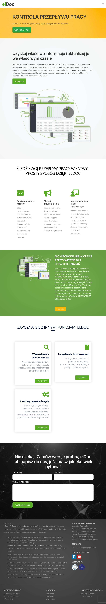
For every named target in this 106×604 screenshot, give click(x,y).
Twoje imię (17, 473)
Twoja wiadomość (20, 482)
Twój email (59, 473)
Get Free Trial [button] (21, 30)
